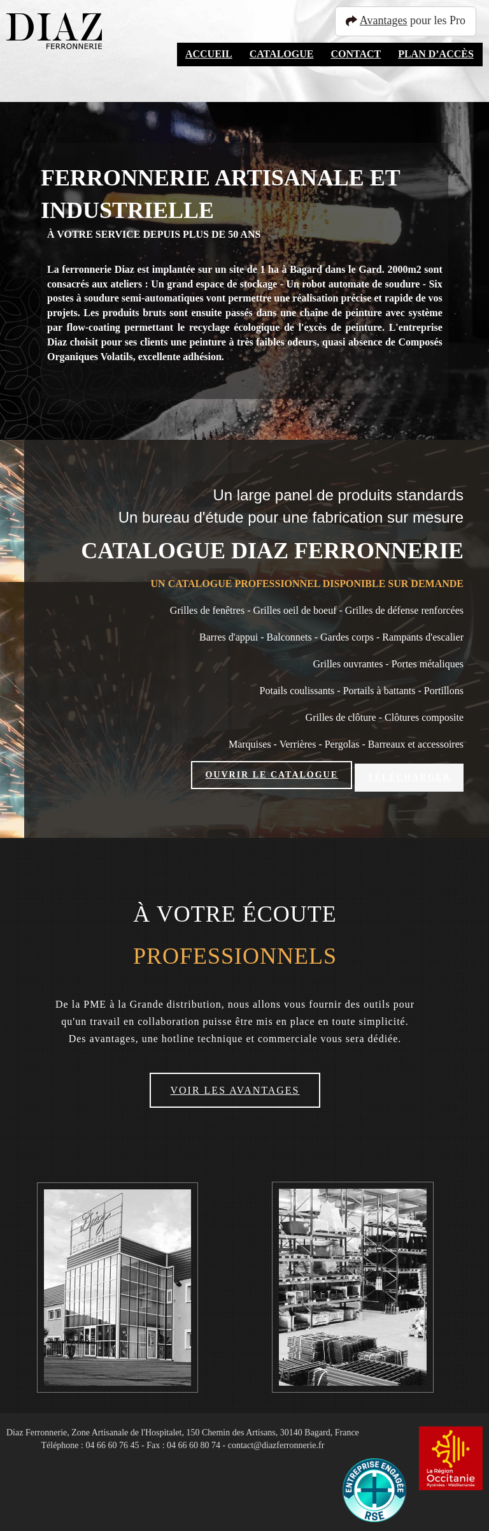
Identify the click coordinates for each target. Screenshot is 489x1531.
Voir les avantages (234, 1086)
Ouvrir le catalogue (271, 775)
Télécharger (409, 775)
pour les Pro (411, 20)
